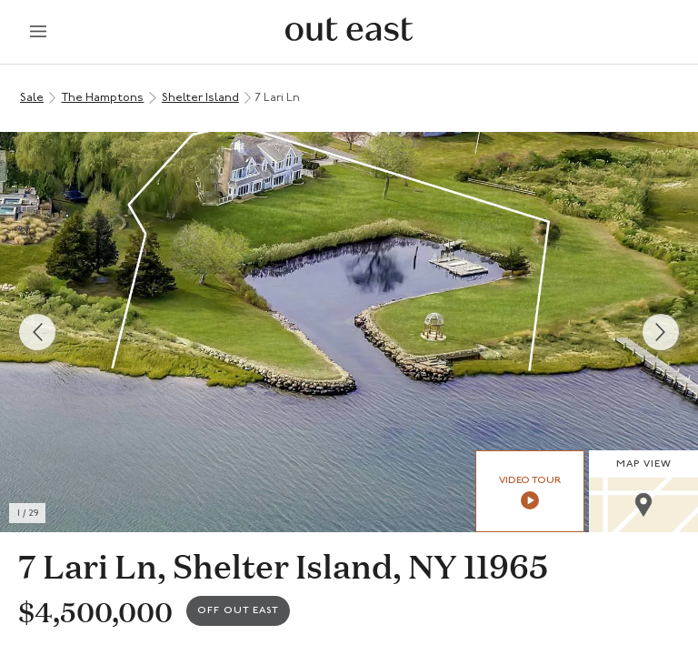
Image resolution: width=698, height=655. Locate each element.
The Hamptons (102, 98)
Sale (32, 98)
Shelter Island (200, 98)
